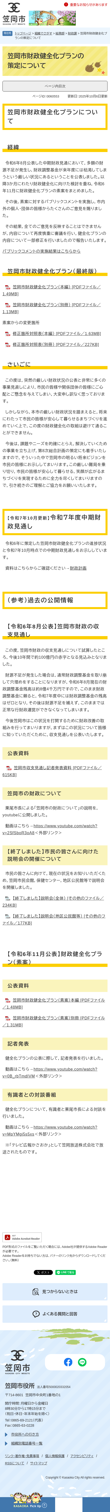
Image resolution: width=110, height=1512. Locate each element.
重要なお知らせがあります (89, 5)
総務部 (60, 33)
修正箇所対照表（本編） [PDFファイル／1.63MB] (57, 334)
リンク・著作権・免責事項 (22, 1456)
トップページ (23, 33)
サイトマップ (38, 1463)
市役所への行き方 (25, 1434)
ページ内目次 (55, 86)
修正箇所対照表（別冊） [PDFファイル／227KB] (56, 344)
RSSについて (14, 1463)
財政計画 (78, 568)
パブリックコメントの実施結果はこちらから (41, 251)
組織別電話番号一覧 (26, 1443)
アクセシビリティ (82, 1456)
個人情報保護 (55, 1456)
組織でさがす (43, 33)
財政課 (72, 33)
